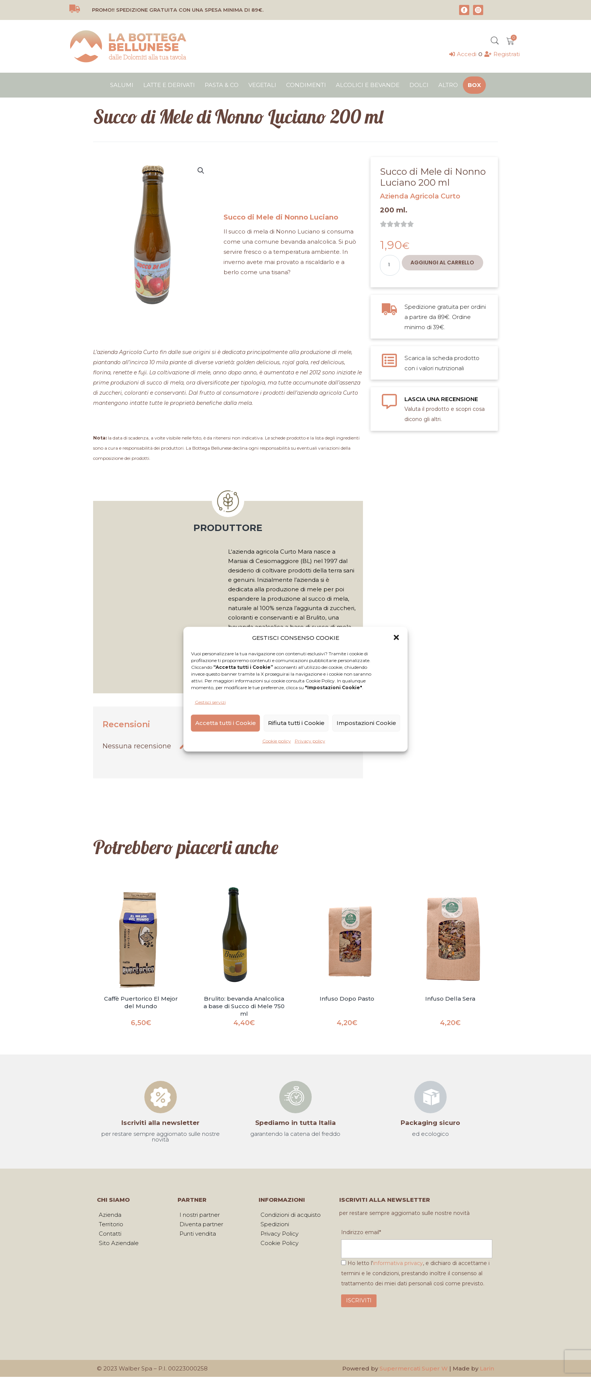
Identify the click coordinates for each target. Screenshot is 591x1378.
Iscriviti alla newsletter (160, 1122)
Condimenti (306, 85)
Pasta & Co (222, 85)
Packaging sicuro (430, 1122)
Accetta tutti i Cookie (225, 722)
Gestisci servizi (210, 702)
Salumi (121, 85)
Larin (487, 1369)
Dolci (419, 85)
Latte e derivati (169, 85)
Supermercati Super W (414, 1369)
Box (474, 85)
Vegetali (262, 85)
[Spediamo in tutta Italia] (295, 1097)
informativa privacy (398, 1264)
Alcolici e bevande (368, 85)
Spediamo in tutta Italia (295, 1122)
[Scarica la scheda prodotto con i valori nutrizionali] (389, 360)
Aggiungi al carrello (442, 262)
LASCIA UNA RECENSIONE (441, 399)
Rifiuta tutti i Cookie (296, 722)
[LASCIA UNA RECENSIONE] (389, 401)
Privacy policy (310, 740)
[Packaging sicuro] (430, 1097)
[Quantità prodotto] (390, 265)
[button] (396, 637)
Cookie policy (276, 740)
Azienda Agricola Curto (420, 196)
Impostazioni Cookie (366, 722)
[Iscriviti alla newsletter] (160, 1097)
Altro (448, 85)
